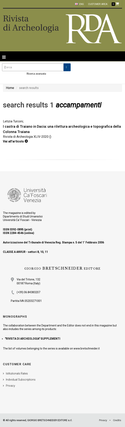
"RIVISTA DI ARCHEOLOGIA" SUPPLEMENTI (32, 338)
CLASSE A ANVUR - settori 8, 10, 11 (25, 251)
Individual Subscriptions (21, 379)
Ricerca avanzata (36, 73)
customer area (97, 4)
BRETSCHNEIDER (62, 268)
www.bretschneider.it (87, 348)
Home (10, 88)
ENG (79, 4)
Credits (117, 420)
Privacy (10, 385)
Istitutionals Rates (17, 373)
